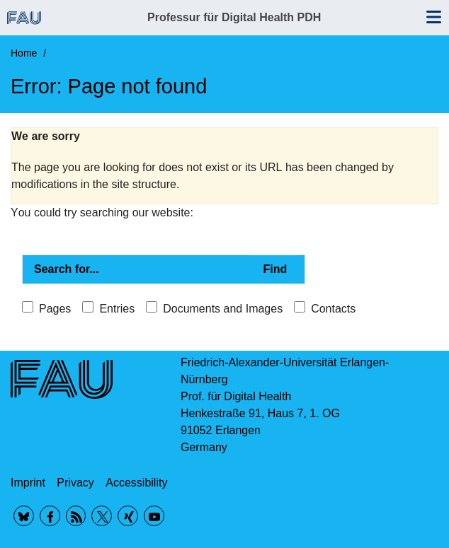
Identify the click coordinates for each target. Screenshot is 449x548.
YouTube (154, 516)
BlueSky (23, 516)
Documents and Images (223, 309)
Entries (117, 309)
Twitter (101, 516)
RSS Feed (76, 516)
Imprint (28, 483)
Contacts (333, 309)
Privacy (75, 483)
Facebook (50, 516)
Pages (55, 309)
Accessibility (136, 483)
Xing (128, 516)
